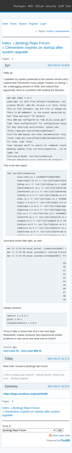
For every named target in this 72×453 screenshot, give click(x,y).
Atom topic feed (61, 435)
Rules (13, 23)
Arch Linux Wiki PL (31, 351)
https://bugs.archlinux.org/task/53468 (25, 393)
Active (49, 31)
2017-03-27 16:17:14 (59, 358)
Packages (19, 6)
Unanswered (62, 31)
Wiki (30, 6)
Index (5, 23)
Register (33, 23)
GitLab (39, 6)
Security (51, 6)
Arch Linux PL (11, 351)
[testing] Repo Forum (33, 43)
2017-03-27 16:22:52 (59, 386)
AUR (61, 6)
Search (23, 23)
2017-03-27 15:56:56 (59, 65)
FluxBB (65, 440)
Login (43, 23)
